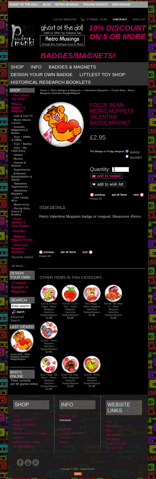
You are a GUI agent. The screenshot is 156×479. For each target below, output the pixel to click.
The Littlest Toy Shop (20, 97)
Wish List (139, 19)
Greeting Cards (21, 446)
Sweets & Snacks (18, 164)
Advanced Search (17, 318)
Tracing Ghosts (95, 4)
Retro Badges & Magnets (66, 90)
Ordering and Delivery (71, 433)
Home (43, 90)
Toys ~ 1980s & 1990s (21, 138)
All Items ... (19, 266)
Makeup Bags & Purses (22, 237)
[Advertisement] (88, 98)
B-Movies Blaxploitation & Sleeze (21, 176)
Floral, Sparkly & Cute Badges (20, 222)
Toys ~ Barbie (21, 143)
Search (19, 300)
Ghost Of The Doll (24, 4)
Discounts (65, 437)
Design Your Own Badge (42, 74)
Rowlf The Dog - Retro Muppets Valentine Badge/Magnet (70, 379)
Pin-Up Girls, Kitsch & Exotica (20, 211)
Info (36, 66)
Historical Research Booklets (51, 82)
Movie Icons (20, 204)
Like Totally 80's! (20, 199)
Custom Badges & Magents (19, 287)
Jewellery (19, 231)
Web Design (121, 4)
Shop (17, 66)
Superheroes (21, 169)
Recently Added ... (22, 258)
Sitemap (64, 441)
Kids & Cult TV (22, 116)
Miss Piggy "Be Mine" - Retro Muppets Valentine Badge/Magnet (48, 380)
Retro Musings (67, 4)
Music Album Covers (21, 121)
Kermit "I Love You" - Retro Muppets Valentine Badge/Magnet (70, 309)
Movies (17, 158)
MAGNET (136, 157)
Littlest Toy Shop (102, 74)
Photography (113, 434)
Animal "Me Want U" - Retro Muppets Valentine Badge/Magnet (113, 309)
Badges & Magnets (72, 66)
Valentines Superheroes (19, 185)
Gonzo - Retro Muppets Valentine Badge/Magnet (49, 344)
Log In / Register (64, 19)
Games (17, 154)
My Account (66, 428)
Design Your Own (23, 420)
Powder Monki (87, 469)
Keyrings (18, 428)
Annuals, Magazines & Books (19, 130)
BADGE (135, 152)
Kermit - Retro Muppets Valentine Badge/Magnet (92, 379)
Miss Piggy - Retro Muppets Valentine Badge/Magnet (92, 307)
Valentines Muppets (96, 90)
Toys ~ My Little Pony (19, 149)
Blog (47, 4)
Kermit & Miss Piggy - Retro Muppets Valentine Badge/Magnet (49, 309)
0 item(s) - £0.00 (97, 19)
